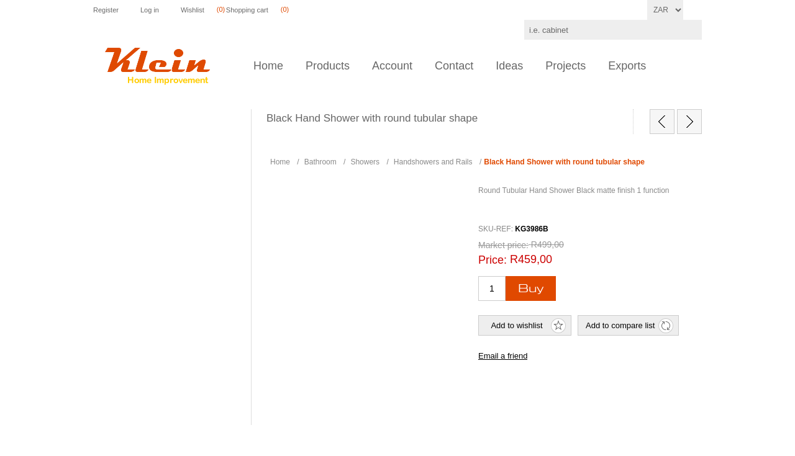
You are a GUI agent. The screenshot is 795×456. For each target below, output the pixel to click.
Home (268, 66)
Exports (627, 66)
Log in (149, 10)
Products (328, 66)
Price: (492, 260)
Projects (565, 66)
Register (106, 10)
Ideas (509, 66)
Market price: (503, 245)
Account (392, 66)
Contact (454, 66)
